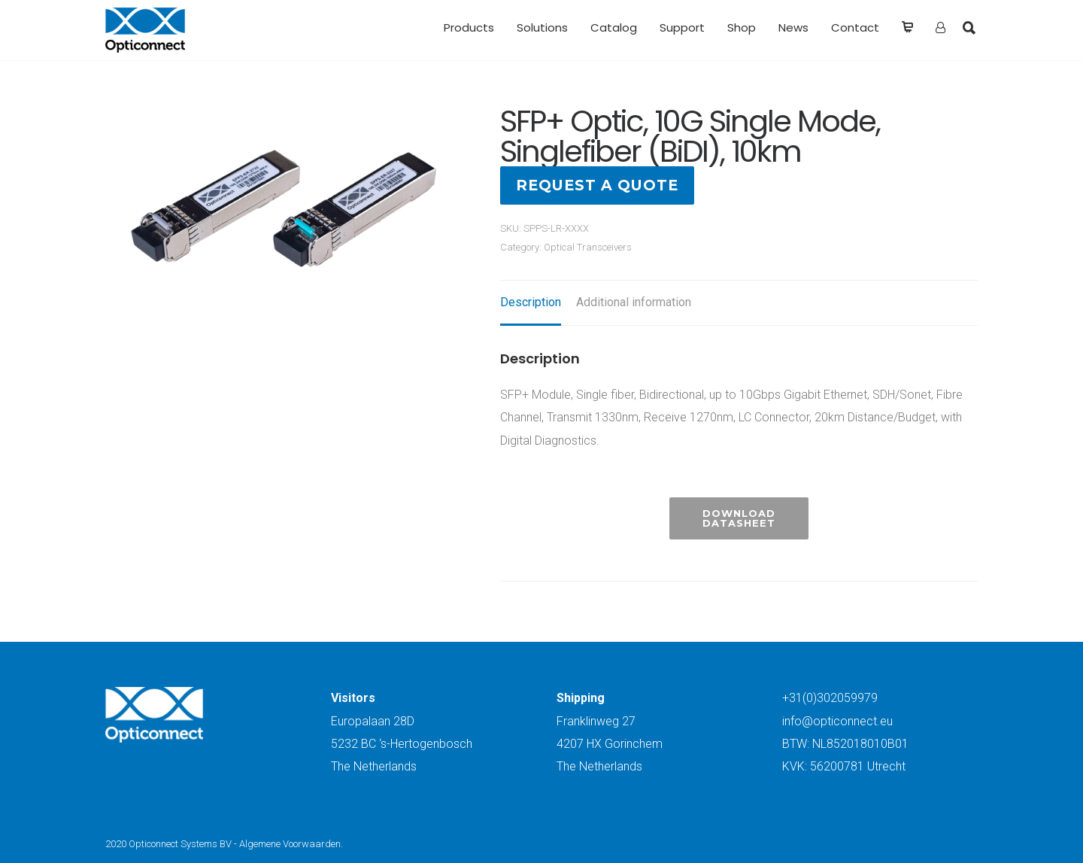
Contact (855, 27)
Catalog (613, 27)
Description (530, 302)
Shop (741, 27)
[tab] (530, 303)
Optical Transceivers (588, 247)
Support (682, 27)
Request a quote (597, 185)
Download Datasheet (738, 518)
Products (469, 27)
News (793, 27)
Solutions (542, 27)
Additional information (633, 302)
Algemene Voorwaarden (290, 843)
